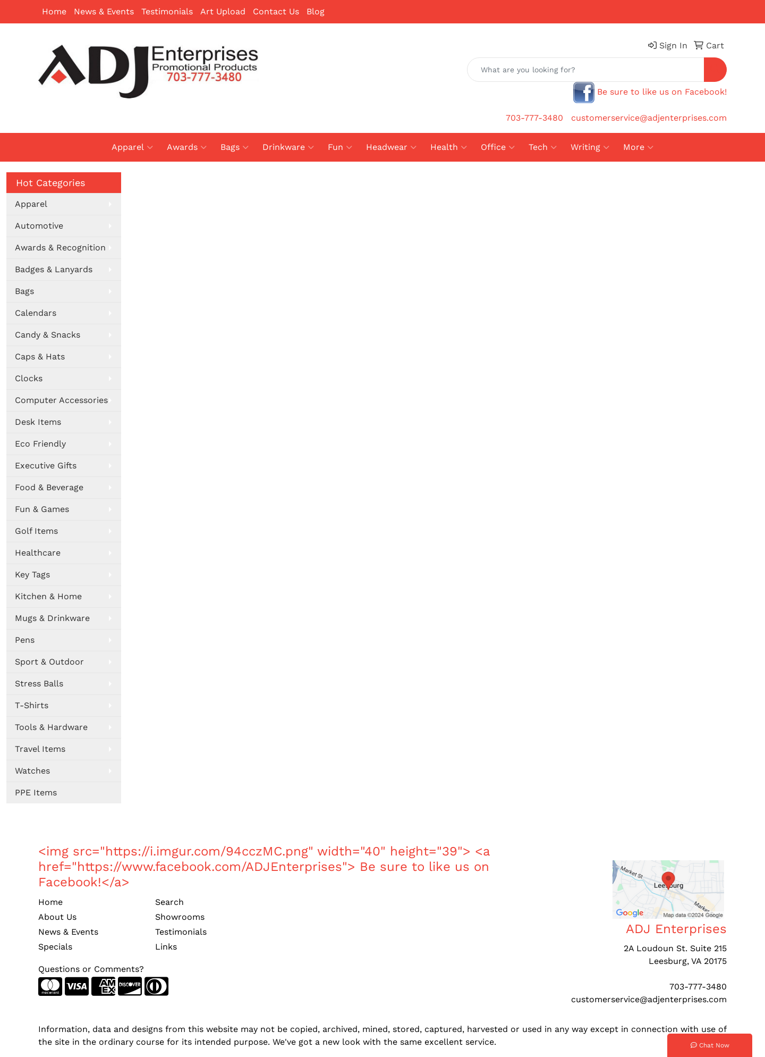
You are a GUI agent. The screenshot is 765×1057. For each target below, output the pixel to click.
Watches (32, 771)
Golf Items (36, 531)
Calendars (35, 313)
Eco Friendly (40, 444)
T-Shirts (31, 705)
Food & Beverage (49, 487)
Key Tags (32, 574)
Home (54, 11)
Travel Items (40, 749)
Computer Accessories (61, 400)
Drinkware (288, 147)
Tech (543, 147)
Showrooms (180, 917)
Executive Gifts (45, 465)
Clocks (28, 378)
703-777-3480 (534, 118)
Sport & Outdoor (49, 662)
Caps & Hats (40, 356)
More (638, 147)
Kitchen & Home (48, 596)
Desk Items (38, 422)
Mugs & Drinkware (52, 618)
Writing (590, 147)
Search (169, 902)
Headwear (391, 147)
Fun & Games (42, 509)
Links (166, 947)
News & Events (104, 11)
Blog (316, 11)
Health (448, 147)
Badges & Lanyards (53, 269)
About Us (57, 917)
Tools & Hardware (51, 727)
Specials (55, 947)
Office (498, 147)
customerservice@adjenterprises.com (649, 118)
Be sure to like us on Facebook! (662, 92)
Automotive (39, 226)
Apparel (132, 147)
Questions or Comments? (91, 969)
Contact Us (276, 11)
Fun (340, 147)
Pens (25, 640)
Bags (234, 147)
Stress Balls (39, 683)
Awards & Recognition (60, 247)
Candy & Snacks (47, 335)
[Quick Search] (585, 69)
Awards (187, 147)
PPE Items (36, 792)
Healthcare (38, 553)
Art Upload (222, 11)
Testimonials (167, 11)
